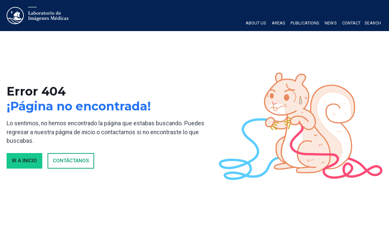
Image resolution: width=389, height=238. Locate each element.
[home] (38, 15)
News (330, 22)
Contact (351, 22)
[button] (256, 24)
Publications (305, 22)
